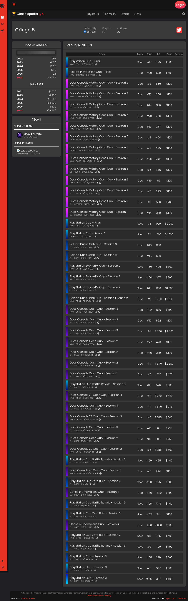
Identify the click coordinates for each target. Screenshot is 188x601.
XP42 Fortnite (33, 134)
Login (180, 5)
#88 (149, 558)
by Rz (42, 14)
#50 (149, 482)
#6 (149, 84)
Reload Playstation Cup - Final (90, 72)
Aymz (168, 599)
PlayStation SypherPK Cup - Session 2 (95, 266)
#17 (149, 385)
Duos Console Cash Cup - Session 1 (94, 374)
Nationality (90, 28)
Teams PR (110, 14)
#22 (149, 310)
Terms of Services (95, 596)
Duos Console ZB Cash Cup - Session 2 (96, 449)
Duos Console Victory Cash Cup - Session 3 (99, 126)
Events (125, 14)
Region (107, 28)
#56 (149, 278)
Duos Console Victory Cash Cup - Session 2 (99, 180)
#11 (149, 472)
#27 (149, 342)
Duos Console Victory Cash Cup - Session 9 (99, 83)
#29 (149, 461)
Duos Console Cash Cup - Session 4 (94, 406)
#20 (149, 73)
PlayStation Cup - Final (85, 223)
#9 (149, 547)
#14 (149, 106)
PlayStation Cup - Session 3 (88, 557)
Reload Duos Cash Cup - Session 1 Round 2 (99, 298)
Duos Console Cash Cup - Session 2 (94, 341)
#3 (149, 138)
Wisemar (182, 599)
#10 (149, 95)
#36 (149, 353)
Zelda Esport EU (30, 151)
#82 (149, 515)
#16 (149, 181)
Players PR (92, 14)
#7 (149, 149)
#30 (149, 267)
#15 (149, 289)
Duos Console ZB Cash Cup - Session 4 (96, 395)
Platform (122, 29)
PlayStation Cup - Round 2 (88, 234)
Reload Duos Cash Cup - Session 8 (93, 255)
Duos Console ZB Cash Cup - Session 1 (96, 471)
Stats (137, 14)
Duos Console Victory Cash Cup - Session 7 (99, 94)
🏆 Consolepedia (29, 14)
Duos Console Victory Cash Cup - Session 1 (99, 212)
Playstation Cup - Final (85, 61)
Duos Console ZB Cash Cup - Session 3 (96, 417)
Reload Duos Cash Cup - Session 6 (93, 244)
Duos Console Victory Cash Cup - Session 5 (99, 148)
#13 (149, 127)
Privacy (108, 596)
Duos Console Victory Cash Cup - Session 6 (99, 115)
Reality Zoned (29, 599)
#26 (149, 159)
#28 (149, 504)
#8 (149, 62)
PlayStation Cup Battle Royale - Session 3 (98, 384)
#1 (149, 202)
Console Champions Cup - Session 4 (95, 492)
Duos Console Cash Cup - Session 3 (94, 309)
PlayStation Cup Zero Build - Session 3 (95, 481)
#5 (149, 192)
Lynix (174, 599)
